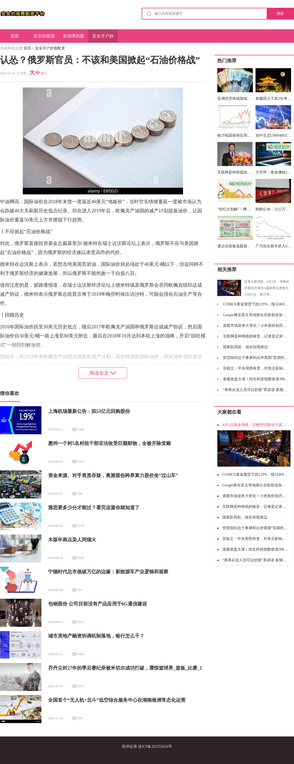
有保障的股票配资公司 (73, 38)
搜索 (280, 13)
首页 (14, 36)
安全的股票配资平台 (44, 38)
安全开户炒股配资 (103, 38)
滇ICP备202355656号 (155, 746)
